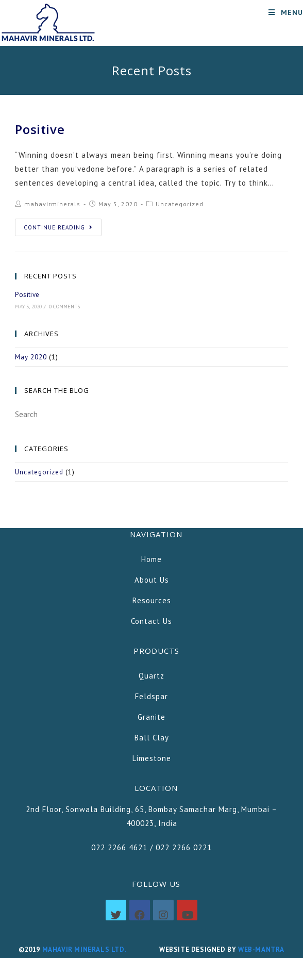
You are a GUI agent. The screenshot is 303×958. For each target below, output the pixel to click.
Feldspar (151, 696)
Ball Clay (151, 737)
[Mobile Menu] (285, 12)
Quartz (151, 676)
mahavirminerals (52, 204)
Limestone (151, 758)
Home (151, 559)
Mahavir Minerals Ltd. (84, 949)
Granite (151, 717)
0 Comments (64, 306)
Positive (39, 129)
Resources (151, 600)
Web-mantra (261, 949)
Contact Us (151, 621)
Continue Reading (58, 227)
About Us (151, 580)
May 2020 (31, 357)
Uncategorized (180, 204)
